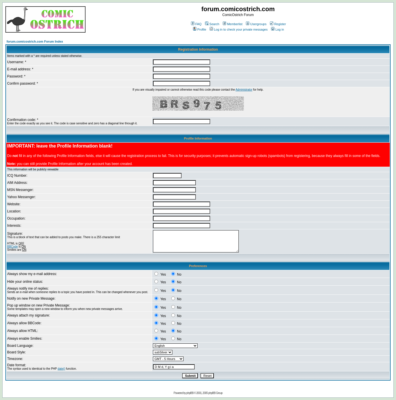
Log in (277, 29)
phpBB (190, 393)
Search (212, 24)
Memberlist (232, 24)
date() (61, 368)
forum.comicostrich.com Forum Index (35, 41)
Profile (199, 29)
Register (278, 24)
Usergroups (256, 24)
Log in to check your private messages (239, 29)
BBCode (12, 246)
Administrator (244, 89)
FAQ (196, 24)
